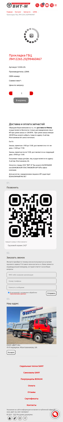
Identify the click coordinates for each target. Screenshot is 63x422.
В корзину (21, 100)
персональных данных (18, 294)
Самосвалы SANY (31, 372)
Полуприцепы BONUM (31, 379)
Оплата (31, 386)
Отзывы (31, 392)
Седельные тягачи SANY (31, 366)
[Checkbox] (8, 292)
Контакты (31, 405)
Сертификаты (31, 399)
